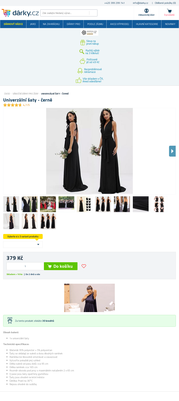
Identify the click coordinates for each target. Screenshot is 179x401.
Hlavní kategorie (147, 24)
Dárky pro (73, 24)
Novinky (170, 24)
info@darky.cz (140, 3)
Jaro (33, 24)
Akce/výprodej (119, 24)
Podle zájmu (95, 24)
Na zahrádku (51, 24)
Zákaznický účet (146, 14)
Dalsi (172, 151)
